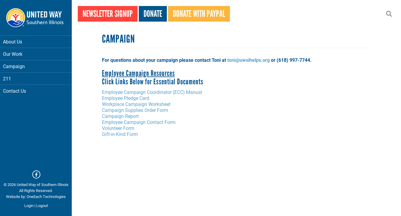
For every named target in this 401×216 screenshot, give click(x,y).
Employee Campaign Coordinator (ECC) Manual (152, 92)
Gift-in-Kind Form (120, 134)
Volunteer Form (118, 128)
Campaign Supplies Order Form (135, 110)
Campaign (36, 66)
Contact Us (14, 91)
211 (7, 78)
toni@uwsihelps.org (248, 60)
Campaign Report (120, 116)
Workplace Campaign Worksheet (136, 104)
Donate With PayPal (199, 13)
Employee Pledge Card (125, 98)
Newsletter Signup (108, 13)
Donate (153, 13)
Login (28, 205)
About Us (36, 41)
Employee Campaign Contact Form (139, 122)
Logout (42, 205)
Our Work (36, 54)
